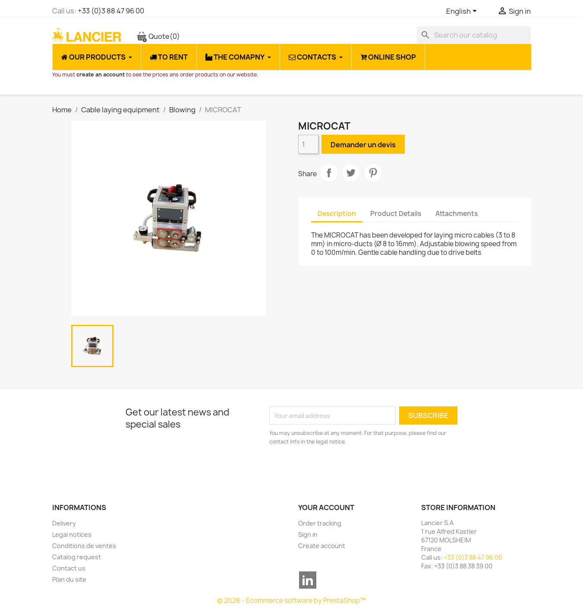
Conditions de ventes (84, 546)
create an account (100, 74)
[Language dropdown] (463, 11)
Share (328, 172)
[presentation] (341, 470)
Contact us (68, 568)
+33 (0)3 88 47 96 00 (111, 11)
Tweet (350, 172)
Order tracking (319, 523)
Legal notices (71, 534)
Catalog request (76, 557)
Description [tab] (337, 213)
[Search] (474, 35)
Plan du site (69, 579)
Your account (326, 507)
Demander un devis (363, 144)
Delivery (64, 523)
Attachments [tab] (456, 213)
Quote (158, 36)
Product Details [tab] (395, 213)
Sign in (308, 534)
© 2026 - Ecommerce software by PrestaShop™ (291, 600)
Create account (321, 546)
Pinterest (372, 172)
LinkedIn (307, 580)
